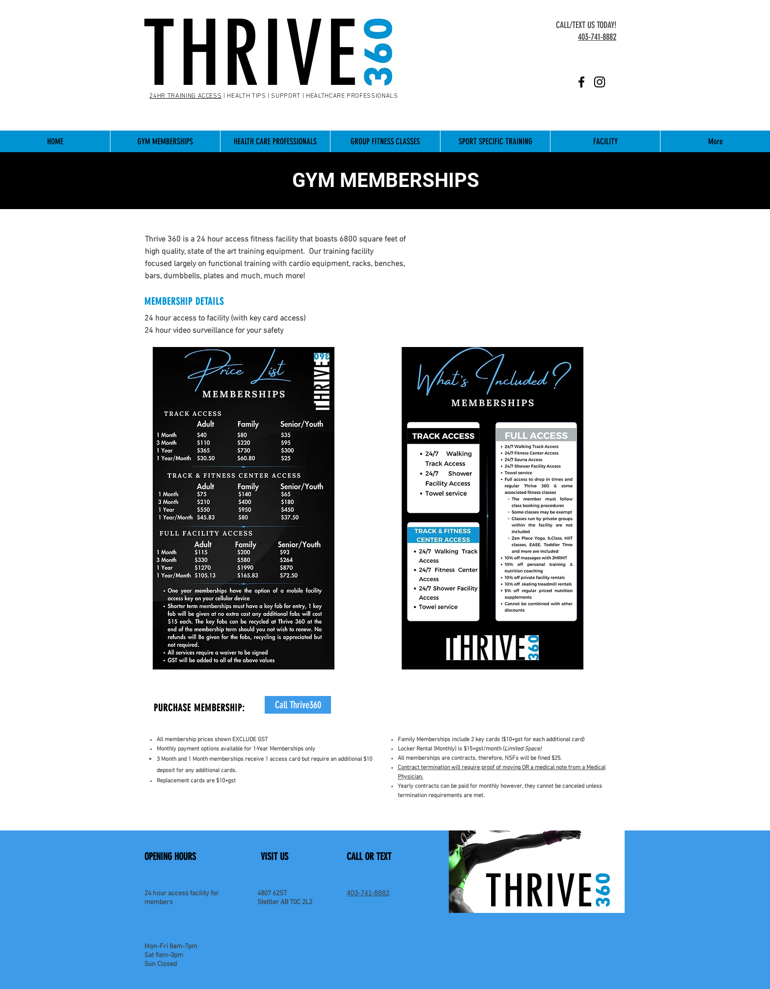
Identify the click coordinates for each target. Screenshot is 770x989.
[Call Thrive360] (298, 705)
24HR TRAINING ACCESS (185, 96)
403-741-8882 (368, 893)
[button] (165, 141)
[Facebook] (581, 82)
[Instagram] (599, 82)
